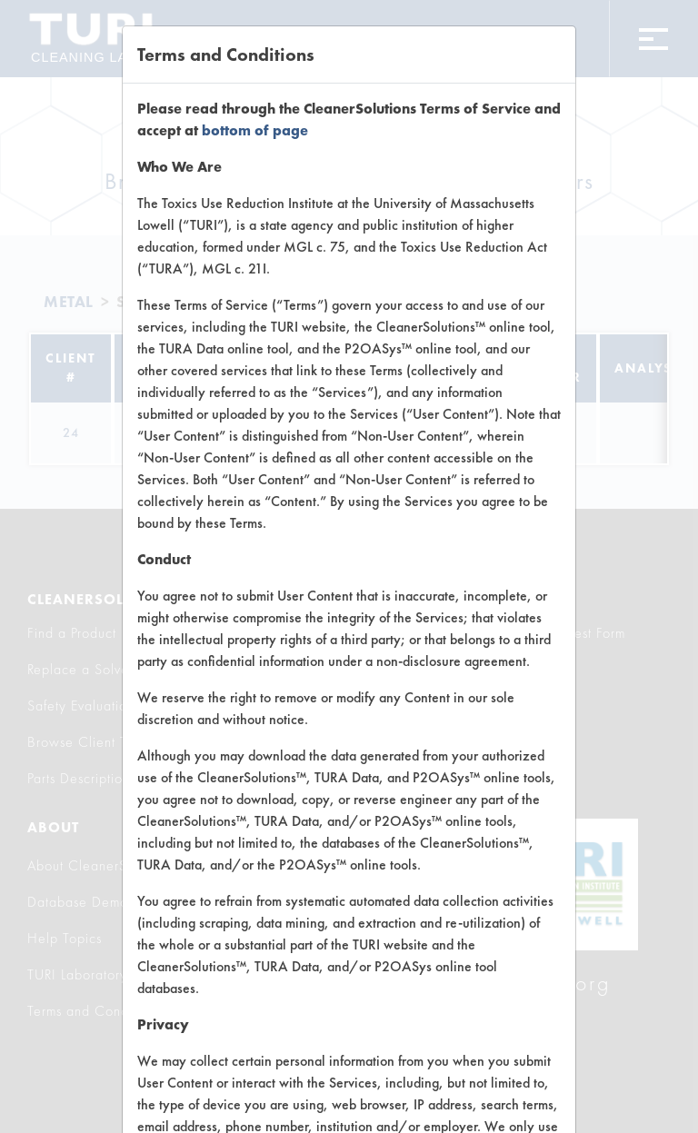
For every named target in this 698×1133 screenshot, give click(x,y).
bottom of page (255, 130)
